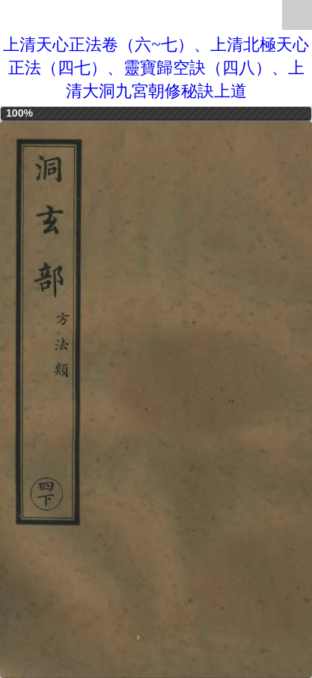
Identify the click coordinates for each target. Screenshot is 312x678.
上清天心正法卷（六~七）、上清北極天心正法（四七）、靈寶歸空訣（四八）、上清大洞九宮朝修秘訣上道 (155, 67)
